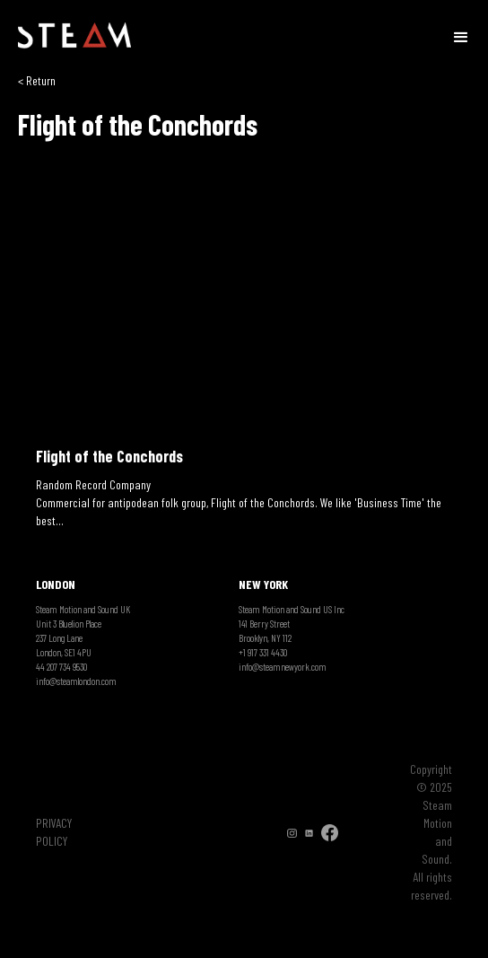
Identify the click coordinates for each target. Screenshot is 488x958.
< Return (37, 80)
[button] (461, 36)
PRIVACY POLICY (54, 831)
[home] (74, 36)
